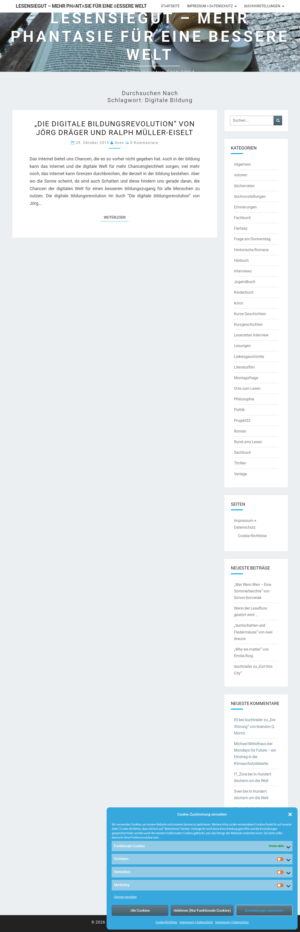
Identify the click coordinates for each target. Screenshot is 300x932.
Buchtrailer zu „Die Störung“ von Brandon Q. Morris (254, 726)
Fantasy (241, 228)
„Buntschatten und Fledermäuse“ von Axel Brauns (253, 632)
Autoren (240, 174)
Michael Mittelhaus (250, 743)
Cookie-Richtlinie (166, 922)
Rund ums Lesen (248, 441)
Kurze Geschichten (250, 313)
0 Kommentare (144, 143)
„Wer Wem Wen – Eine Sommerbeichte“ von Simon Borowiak (252, 591)
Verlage (240, 473)
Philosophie (244, 399)
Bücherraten (244, 185)
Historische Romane (251, 249)
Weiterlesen (116, 217)
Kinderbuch (244, 292)
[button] (290, 814)
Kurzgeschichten (248, 324)
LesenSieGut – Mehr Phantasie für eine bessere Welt (81, 6)
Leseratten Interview (251, 335)
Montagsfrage (246, 377)
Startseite (170, 6)
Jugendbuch (244, 281)
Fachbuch (242, 217)
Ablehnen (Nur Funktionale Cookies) (202, 910)
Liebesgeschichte (249, 356)
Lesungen (242, 345)
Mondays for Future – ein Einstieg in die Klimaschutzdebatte (255, 757)
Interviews (243, 271)
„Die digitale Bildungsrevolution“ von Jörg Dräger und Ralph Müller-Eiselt (114, 127)
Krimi (238, 303)
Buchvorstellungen (262, 6)
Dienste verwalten (125, 897)
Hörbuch (241, 260)
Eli (236, 719)
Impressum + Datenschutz (196, 922)
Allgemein (242, 164)
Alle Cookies (140, 910)
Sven (119, 143)
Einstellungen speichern (264, 910)
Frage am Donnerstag (252, 238)
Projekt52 (242, 420)
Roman (240, 431)
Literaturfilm (244, 367)
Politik (239, 409)
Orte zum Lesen (247, 388)
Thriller (240, 463)
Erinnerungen (245, 207)
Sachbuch (242, 452)
